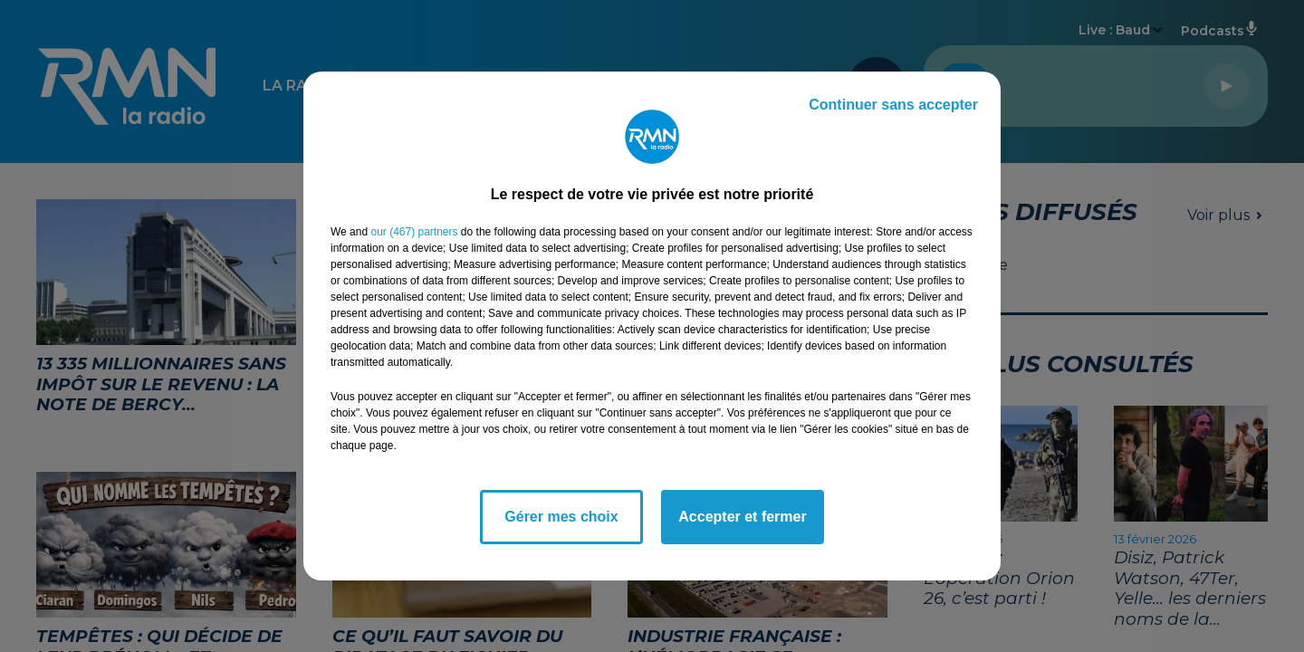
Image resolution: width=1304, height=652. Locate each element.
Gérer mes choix (561, 516)
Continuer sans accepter (893, 104)
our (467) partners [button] (413, 231)
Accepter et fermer (742, 516)
